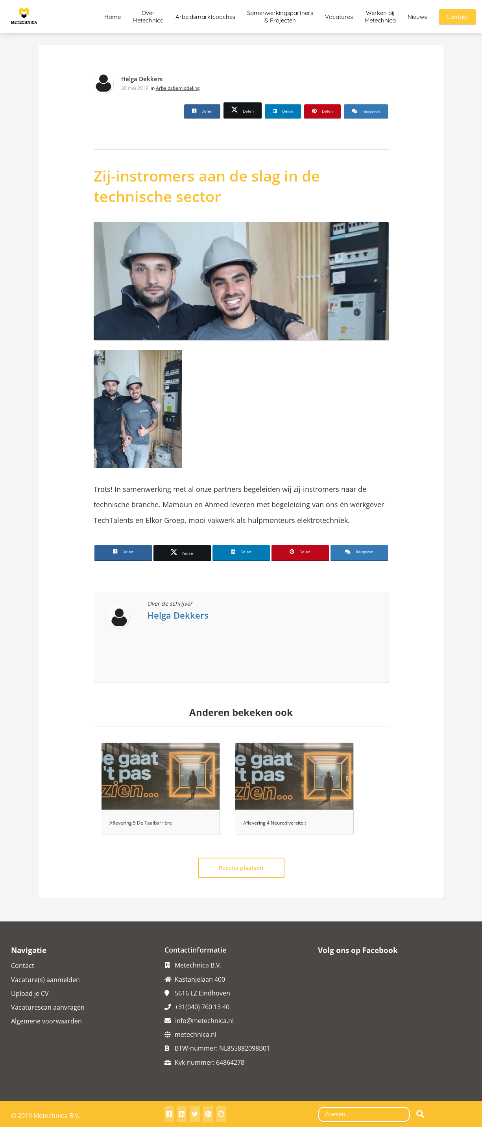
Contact (22, 965)
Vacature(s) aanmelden (45, 979)
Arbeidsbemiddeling (178, 88)
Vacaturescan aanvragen (48, 1007)
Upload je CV (30, 993)
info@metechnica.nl (204, 1020)
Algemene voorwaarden (46, 1021)
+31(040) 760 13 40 (202, 1007)
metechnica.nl (195, 1034)
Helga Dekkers (142, 79)
